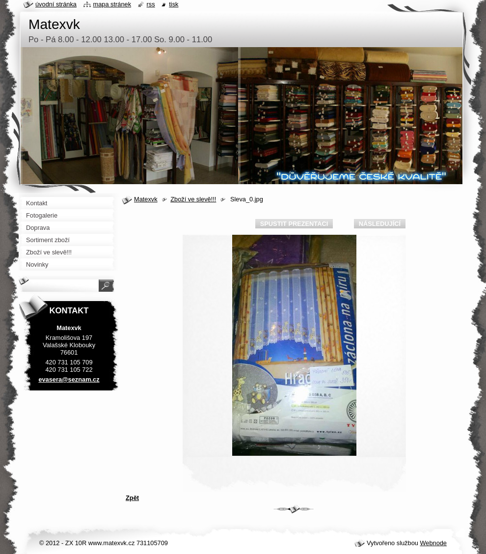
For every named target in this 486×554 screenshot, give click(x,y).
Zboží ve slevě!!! (193, 199)
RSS (151, 4)
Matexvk (146, 199)
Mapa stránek (112, 4)
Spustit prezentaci (294, 223)
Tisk (173, 4)
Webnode (433, 543)
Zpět (132, 497)
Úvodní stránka (56, 4)
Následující (380, 223)
